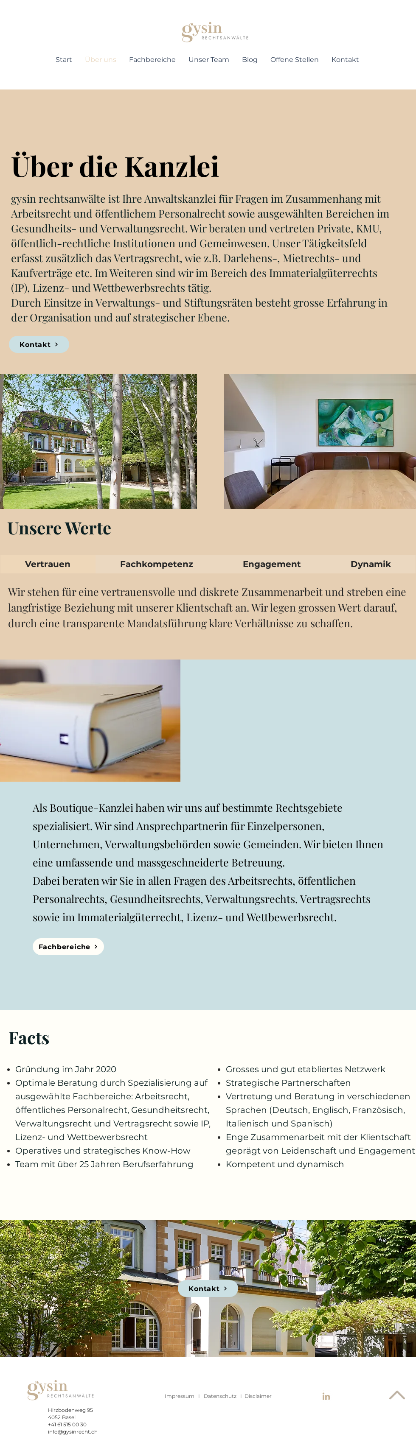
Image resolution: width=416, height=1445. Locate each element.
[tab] (48, 564)
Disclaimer (258, 1396)
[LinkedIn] (326, 1396)
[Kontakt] (39, 344)
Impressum (179, 1396)
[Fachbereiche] (68, 946)
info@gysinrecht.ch (73, 1431)
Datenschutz (220, 1396)
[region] (215, 33)
